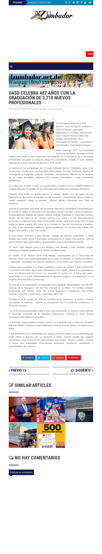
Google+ (58, 358)
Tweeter (43, 358)
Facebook (28, 358)
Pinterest (73, 358)
